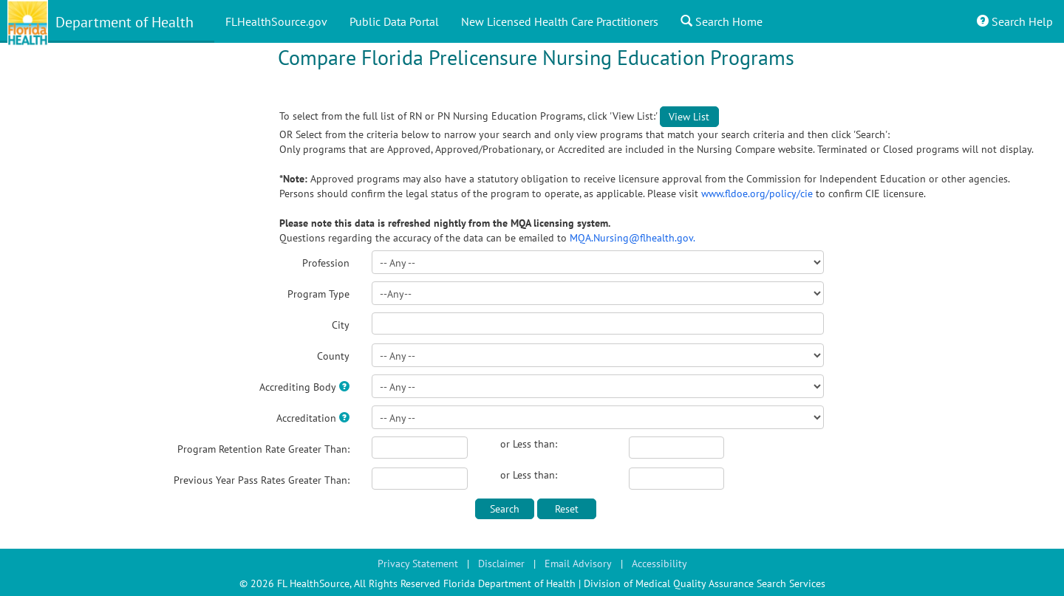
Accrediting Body (297, 387)
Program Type (318, 294)
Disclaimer (501, 563)
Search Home (722, 21)
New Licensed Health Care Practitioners (559, 21)
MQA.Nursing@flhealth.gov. (632, 237)
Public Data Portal (394, 21)
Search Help (1015, 21)
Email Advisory (578, 563)
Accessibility (659, 563)
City (340, 325)
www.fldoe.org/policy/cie (758, 193)
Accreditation (306, 418)
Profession (325, 263)
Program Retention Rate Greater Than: (263, 449)
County (333, 356)
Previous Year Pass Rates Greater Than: (261, 480)
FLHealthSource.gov (276, 21)
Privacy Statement (418, 563)
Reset (567, 508)
